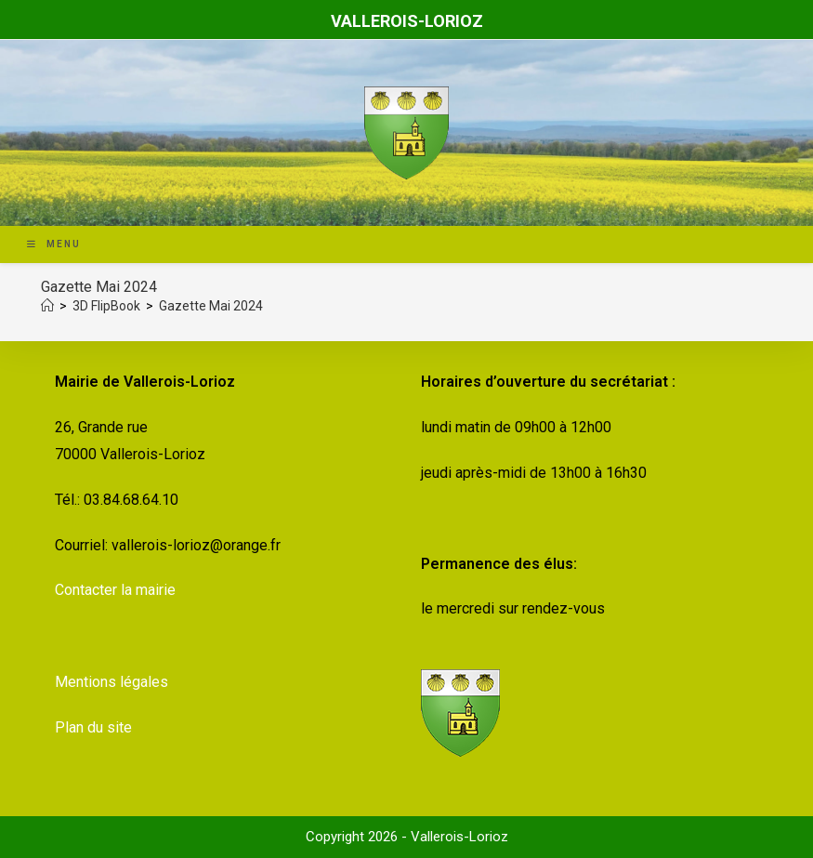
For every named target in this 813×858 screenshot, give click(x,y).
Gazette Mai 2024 (211, 305)
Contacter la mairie (115, 590)
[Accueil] (47, 305)
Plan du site (93, 727)
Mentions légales (111, 682)
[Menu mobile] (54, 244)
